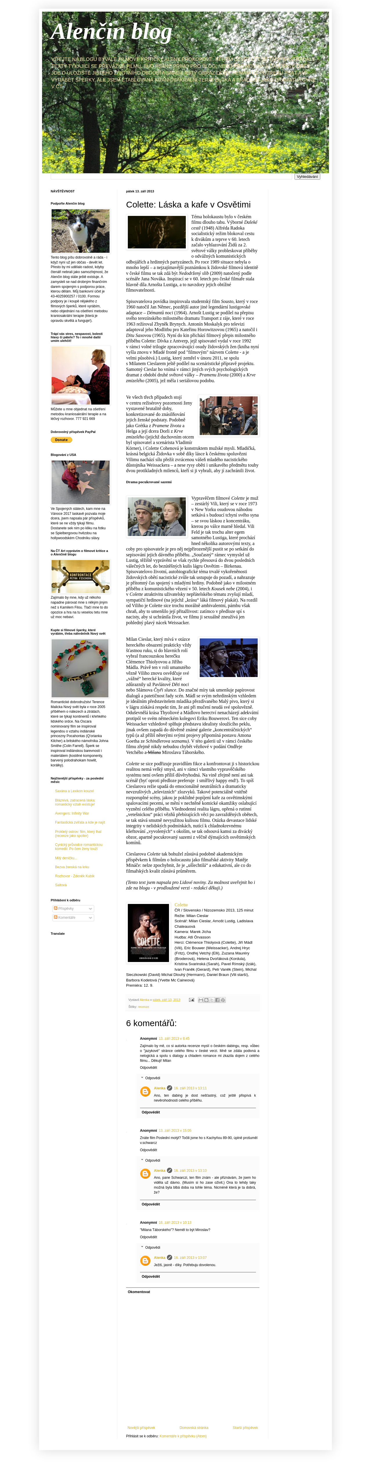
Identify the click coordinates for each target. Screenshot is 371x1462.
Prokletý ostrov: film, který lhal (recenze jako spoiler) (78, 834)
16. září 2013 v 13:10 (190, 1171)
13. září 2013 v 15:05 (175, 1131)
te (181, 905)
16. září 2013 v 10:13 (175, 1223)
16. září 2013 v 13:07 (190, 1258)
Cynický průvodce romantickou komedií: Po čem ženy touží (78, 847)
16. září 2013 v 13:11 (190, 1088)
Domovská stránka (194, 1428)
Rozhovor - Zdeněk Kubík (74, 876)
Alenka (159, 1088)
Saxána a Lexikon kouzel (74, 791)
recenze (143, 1006)
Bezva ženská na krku (72, 867)
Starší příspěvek (245, 1428)
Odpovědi (152, 1078)
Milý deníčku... (66, 858)
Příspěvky (64, 909)
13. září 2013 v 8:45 (174, 1039)
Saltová (61, 885)
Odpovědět (148, 1068)
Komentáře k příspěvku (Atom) (183, 1436)
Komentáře (64, 918)
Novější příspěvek (141, 1428)
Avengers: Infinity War (72, 813)
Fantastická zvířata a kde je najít (80, 822)
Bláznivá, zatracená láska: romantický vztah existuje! (75, 802)
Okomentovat (139, 1292)
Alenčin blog (111, 31)
